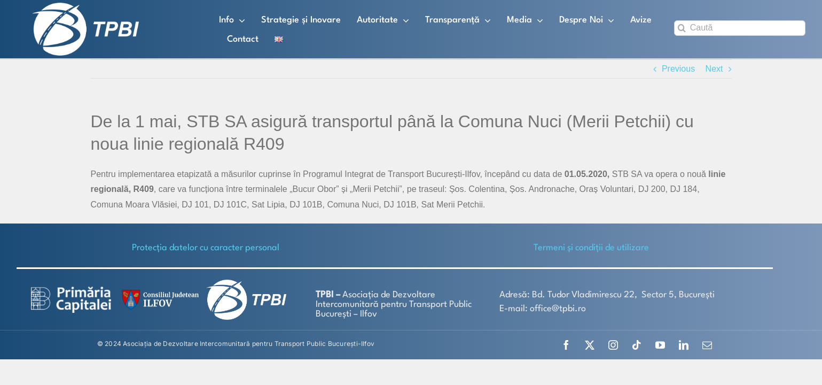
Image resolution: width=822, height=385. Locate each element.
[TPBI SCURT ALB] (85, 6)
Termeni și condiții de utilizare (591, 247)
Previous (678, 68)
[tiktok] (637, 345)
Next (714, 68)
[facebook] (566, 345)
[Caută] (739, 28)
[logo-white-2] (71, 290)
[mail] (707, 345)
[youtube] (660, 345)
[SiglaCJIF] (159, 292)
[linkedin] (684, 345)
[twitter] (590, 345)
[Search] (682, 28)
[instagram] (613, 345)
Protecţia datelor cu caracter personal (205, 247)
